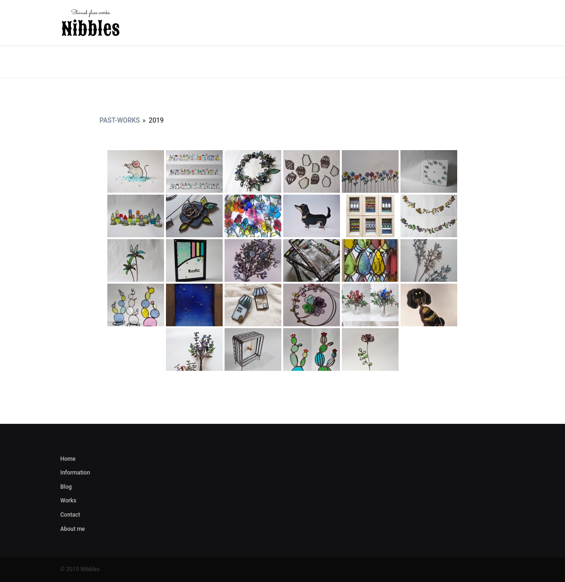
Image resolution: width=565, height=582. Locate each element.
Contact (70, 514)
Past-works (119, 120)
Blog (66, 487)
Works (69, 500)
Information (75, 472)
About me (73, 529)
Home (68, 459)
